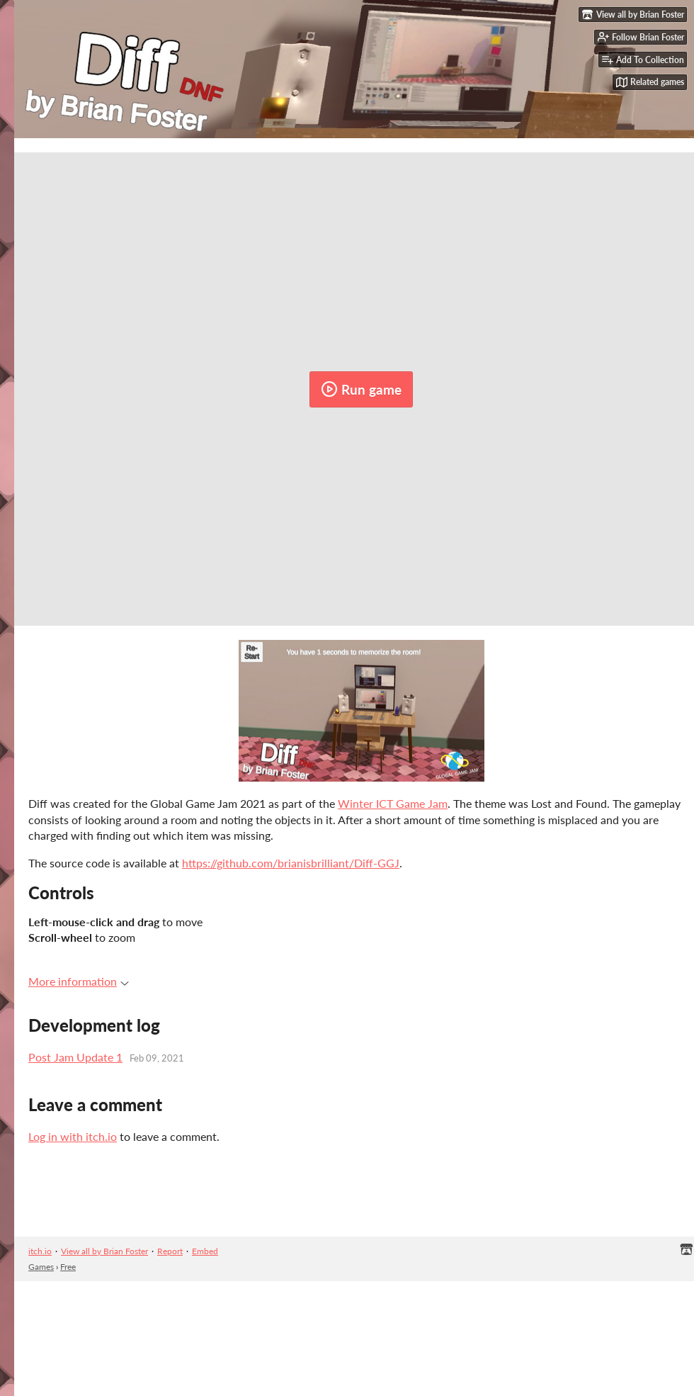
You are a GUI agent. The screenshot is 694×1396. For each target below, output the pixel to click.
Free (68, 1266)
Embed (205, 1251)
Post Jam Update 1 (75, 1057)
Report (170, 1251)
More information (78, 981)
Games (41, 1266)
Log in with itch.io (72, 1136)
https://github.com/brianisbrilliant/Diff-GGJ (290, 862)
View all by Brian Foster (104, 1251)
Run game (361, 389)
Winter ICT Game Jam (393, 803)
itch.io (40, 1251)
